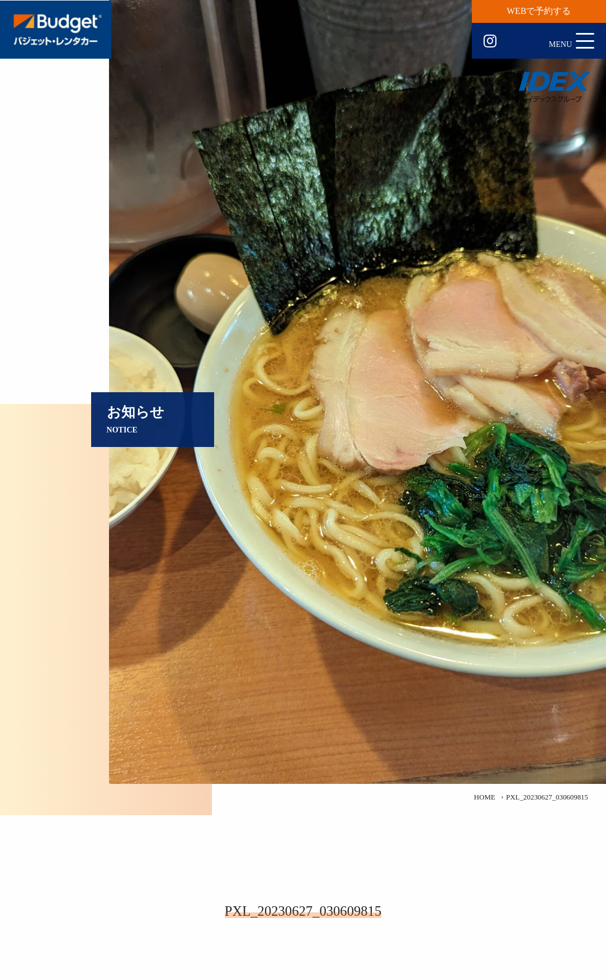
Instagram (490, 41)
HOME (484, 797)
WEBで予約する (539, 11)
